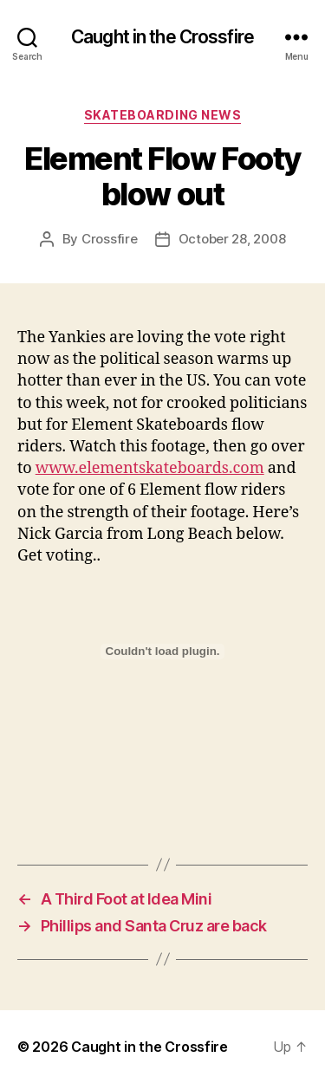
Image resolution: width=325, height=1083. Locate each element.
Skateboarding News (162, 114)
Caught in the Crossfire (162, 37)
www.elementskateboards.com (150, 468)
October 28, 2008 (232, 238)
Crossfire (109, 238)
